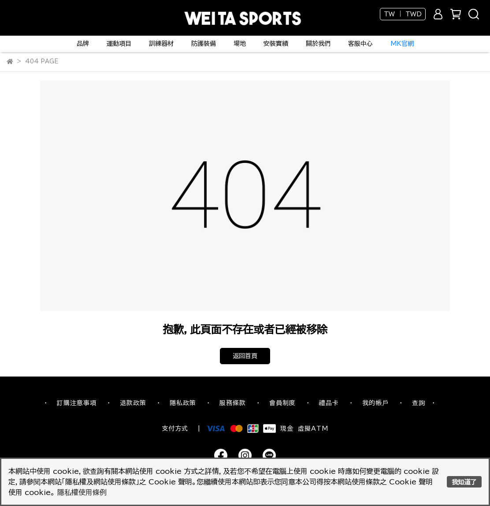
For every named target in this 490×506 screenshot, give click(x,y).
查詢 (418, 403)
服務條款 (232, 403)
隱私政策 (183, 403)
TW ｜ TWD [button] (403, 14)
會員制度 (282, 403)
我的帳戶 (375, 403)
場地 (240, 44)
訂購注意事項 (77, 403)
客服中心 (360, 44)
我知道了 (464, 482)
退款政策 (133, 403)
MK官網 (402, 44)
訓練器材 (161, 44)
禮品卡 (329, 403)
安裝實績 (276, 44)
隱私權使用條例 (82, 492)
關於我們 (318, 44)
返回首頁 (245, 356)
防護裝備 (203, 44)
